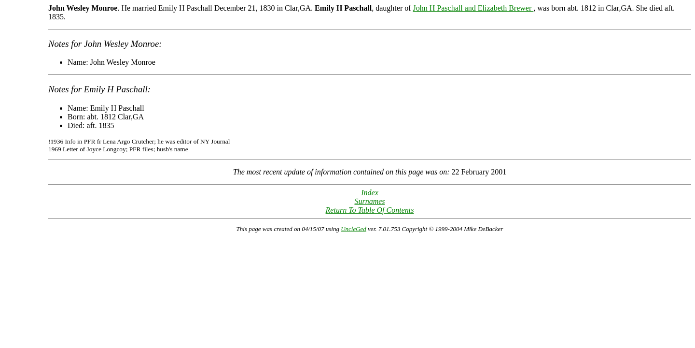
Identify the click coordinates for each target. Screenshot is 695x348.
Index (369, 192)
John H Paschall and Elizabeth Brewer (473, 8)
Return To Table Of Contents (370, 210)
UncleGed (353, 228)
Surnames (369, 201)
